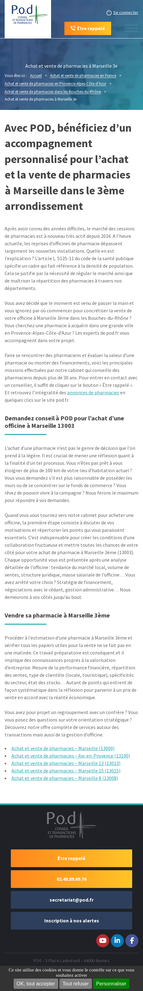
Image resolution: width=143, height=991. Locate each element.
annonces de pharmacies (93, 392)
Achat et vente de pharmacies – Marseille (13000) (63, 748)
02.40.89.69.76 (71, 879)
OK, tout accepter (36, 983)
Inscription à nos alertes (71, 920)
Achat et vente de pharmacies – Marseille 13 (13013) (65, 763)
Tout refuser (76, 983)
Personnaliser (111, 983)
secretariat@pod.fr (71, 900)
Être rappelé (71, 858)
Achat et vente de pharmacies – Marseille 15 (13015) (65, 770)
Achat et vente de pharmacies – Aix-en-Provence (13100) (70, 756)
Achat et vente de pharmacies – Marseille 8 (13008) (64, 778)
